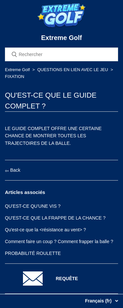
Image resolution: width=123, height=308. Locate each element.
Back (12, 170)
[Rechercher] (61, 54)
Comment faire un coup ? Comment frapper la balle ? (59, 241)
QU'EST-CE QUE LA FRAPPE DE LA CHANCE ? (55, 218)
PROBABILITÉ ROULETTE (33, 253)
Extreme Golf (17, 69)
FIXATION (14, 76)
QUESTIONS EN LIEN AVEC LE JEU (72, 69)
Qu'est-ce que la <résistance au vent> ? (45, 229)
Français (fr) (99, 300)
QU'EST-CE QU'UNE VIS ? (33, 206)
